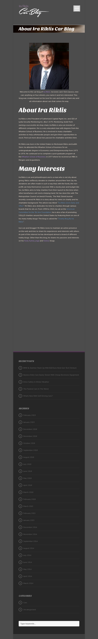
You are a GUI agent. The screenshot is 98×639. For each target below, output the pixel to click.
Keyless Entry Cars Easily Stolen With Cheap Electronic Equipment (51, 375)
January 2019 (29, 422)
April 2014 (27, 576)
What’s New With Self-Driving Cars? (38, 396)
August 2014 (28, 548)
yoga (37, 241)
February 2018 (29, 499)
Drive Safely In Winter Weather (36, 382)
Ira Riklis (46, 92)
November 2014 (30, 534)
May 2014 (27, 569)
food (26, 241)
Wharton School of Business (34, 156)
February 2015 (29, 513)
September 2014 (30, 541)
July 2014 (27, 555)
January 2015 (29, 520)
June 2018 (27, 471)
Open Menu (76, 8)
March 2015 (28, 506)
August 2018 (28, 457)
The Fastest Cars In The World (36, 389)
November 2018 (30, 436)
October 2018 (29, 443)
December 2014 (30, 527)
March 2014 (28, 583)
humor (31, 241)
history (46, 241)
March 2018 (28, 492)
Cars (25, 602)
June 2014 (27, 562)
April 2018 (27, 485)
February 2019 (29, 415)
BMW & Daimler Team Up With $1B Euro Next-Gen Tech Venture (50, 368)
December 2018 (30, 429)
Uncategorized (29, 609)
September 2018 (30, 450)
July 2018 (27, 464)
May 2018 (27, 478)
